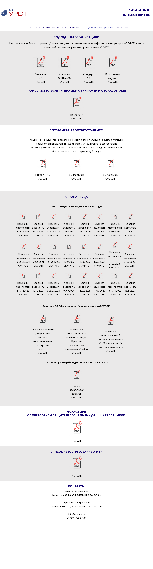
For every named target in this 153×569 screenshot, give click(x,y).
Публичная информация (99, 27)
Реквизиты (76, 27)
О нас (28, 27)
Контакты (122, 27)
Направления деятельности (51, 27)
